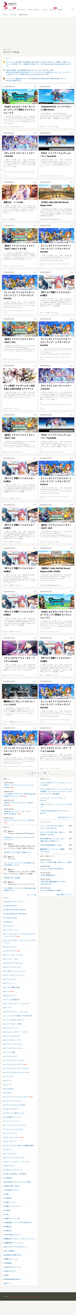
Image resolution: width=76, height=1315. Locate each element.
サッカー (45, 1022)
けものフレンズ (47, 1010)
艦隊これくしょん (48, 1273)
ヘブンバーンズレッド (50, 1135)
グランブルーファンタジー (51, 990)
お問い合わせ (23, 14)
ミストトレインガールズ (50, 1144)
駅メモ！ (45, 1298)
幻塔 (43, 1229)
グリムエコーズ (47, 994)
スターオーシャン (48, 1042)
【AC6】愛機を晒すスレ (56, 886)
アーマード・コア (48, 944)
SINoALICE (45, 936)
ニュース (45, 1099)
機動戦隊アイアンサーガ (50, 1257)
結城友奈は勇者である (50, 1269)
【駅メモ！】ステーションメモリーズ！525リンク (56, 818)
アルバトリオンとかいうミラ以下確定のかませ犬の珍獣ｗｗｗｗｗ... (19, 876)
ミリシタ (44, 9)
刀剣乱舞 (45, 1192)
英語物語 (45, 1277)
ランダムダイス (47, 1168)
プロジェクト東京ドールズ (51, 1127)
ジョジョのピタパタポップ (51, 1034)
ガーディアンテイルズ (50, 981)
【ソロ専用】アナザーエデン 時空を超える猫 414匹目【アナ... (19, 901)
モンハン (12, 8)
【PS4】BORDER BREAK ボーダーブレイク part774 (55, 825)
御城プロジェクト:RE (49, 1233)
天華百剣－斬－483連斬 (11, 889)
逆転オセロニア (47, 1285)
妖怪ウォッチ (46, 1217)
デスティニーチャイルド (50, 1058)
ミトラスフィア (47, 1148)
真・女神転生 (46, 1265)
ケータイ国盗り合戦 (49, 1002)
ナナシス (45, 1095)
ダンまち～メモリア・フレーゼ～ (54, 1046)
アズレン (5, 14)
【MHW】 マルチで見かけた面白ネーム (17, 864)
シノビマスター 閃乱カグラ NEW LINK (55, 1030)
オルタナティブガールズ (50, 977)
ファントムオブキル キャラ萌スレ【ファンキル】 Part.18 (52, 840)
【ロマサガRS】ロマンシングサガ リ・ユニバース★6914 (56, 796)
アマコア (13, 14)
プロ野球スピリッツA (49, 1131)
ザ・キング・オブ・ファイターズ (54, 1018)
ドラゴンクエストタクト (17, 268)
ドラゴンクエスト (48, 1071)
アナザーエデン (9, 415)
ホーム (5, 49)
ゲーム (5, 8)
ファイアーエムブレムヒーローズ (56, 177)
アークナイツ (46, 940)
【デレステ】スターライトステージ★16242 (19, 833)
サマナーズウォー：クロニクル (53, 1026)
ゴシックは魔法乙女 (49, 1014)
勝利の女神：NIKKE (49, 1200)
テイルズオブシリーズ (50, 1054)
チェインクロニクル (49, 1050)
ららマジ (45, 1164)
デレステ (53, 8)
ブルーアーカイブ (48, 1123)
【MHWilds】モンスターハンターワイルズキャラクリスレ (19, 850)
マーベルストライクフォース (52, 1139)
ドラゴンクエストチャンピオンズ (54, 1083)
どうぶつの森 (46, 1067)
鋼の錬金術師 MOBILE (49, 1294)
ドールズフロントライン (50, 1062)
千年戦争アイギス (48, 1204)
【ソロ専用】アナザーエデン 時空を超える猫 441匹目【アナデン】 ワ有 (19, 806)
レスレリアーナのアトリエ (51, 1172)
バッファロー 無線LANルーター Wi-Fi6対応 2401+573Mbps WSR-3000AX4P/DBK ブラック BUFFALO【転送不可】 (36, 80)
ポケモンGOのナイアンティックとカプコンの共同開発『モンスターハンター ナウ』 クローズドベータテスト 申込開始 (56, 804)
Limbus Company (48, 932)
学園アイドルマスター (53, 315)
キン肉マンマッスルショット (52, 985)
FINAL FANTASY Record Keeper (50, 221)
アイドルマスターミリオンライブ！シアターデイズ (56, 266)
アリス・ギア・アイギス (12, 686)
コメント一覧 (31, 907)
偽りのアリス (46, 1180)
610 (45, 786)
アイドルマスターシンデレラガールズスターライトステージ (19, 174)
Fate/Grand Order (48, 920)
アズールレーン (47, 961)
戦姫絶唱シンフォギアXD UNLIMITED (55, 1237)
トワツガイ (46, 1091)
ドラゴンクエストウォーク (18, 127)
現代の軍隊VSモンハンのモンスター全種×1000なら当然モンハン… (52, 852)
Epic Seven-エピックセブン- (51, 916)
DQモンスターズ (33, 9)
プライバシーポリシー (30, 1311)
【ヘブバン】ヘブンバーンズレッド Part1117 (53, 812)
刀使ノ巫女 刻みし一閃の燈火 (52, 1188)
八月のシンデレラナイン (50, 1184)
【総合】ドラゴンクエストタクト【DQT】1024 (19, 815)
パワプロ (45, 1107)
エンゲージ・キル (48, 973)
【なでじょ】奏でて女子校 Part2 (56, 880)
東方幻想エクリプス (49, 1249)
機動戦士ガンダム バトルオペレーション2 (22, 734)
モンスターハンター (51, 1151)
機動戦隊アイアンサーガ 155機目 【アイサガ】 (52, 863)
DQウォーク (21, 9)
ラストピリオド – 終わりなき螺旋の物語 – (56, 1160)
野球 (43, 1289)
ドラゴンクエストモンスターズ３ (54, 1087)
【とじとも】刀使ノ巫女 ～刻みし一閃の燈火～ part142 (53, 846)
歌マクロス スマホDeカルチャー (53, 1261)
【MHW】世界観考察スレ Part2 (51, 858)
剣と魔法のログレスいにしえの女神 (54, 1196)
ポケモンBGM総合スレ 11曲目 (56, 902)
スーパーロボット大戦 (53, 127)
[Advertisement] (38, 32)
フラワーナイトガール (50, 1115)
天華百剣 (45, 1212)
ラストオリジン (47, 1156)
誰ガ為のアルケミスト (50, 1281)
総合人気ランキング (65, 830)
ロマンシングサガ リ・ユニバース (54, 1176)
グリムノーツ (46, 998)
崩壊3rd (44, 1225)
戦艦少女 (45, 1241)
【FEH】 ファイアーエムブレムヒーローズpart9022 (19, 797)
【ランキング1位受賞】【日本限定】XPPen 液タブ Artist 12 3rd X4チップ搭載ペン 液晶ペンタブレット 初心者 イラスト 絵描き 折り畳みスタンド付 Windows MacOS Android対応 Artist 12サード (38, 64)
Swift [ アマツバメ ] (14, 1311)
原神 (43, 1208)
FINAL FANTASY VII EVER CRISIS (52, 928)
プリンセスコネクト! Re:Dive (52, 1119)
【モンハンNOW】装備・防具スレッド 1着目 (56, 874)
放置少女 (12, 221)
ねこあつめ (46, 1103)
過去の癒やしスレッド (65, 907)
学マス (60, 9)
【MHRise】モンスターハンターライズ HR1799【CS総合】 (19, 824)
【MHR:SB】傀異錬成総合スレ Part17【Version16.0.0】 (56, 894)
